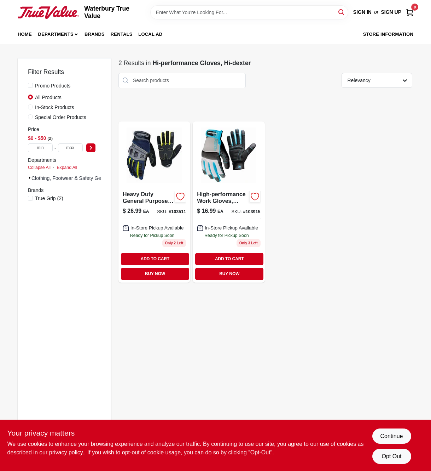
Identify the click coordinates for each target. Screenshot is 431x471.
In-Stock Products (54, 107)
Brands (95, 34)
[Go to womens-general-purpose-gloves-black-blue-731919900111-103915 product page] (228, 202)
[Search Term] (249, 12)
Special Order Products (60, 117)
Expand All (67, 167)
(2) (49, 198)
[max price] (70, 147)
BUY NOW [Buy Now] (155, 273)
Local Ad (150, 34)
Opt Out (391, 456)
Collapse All (39, 167)
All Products (48, 97)
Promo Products (52, 85)
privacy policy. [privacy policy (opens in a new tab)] (66, 452)
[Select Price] (90, 147)
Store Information (388, 34)
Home (25, 34)
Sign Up (391, 12)
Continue (391, 436)
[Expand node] (29, 177)
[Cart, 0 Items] (409, 12)
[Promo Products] (30, 85)
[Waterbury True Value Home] (48, 12)
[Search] (342, 12)
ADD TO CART (155, 258)
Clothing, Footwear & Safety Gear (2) (72, 178)
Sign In (362, 12)
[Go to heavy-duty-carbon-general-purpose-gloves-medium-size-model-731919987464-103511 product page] (154, 202)
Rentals (122, 34)
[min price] (40, 147)
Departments (56, 34)
